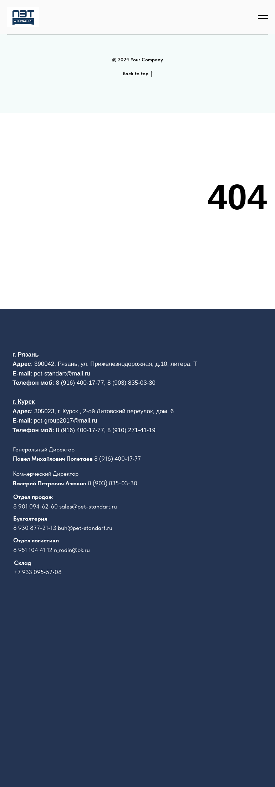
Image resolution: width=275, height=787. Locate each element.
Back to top (138, 74)
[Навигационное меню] (263, 17)
